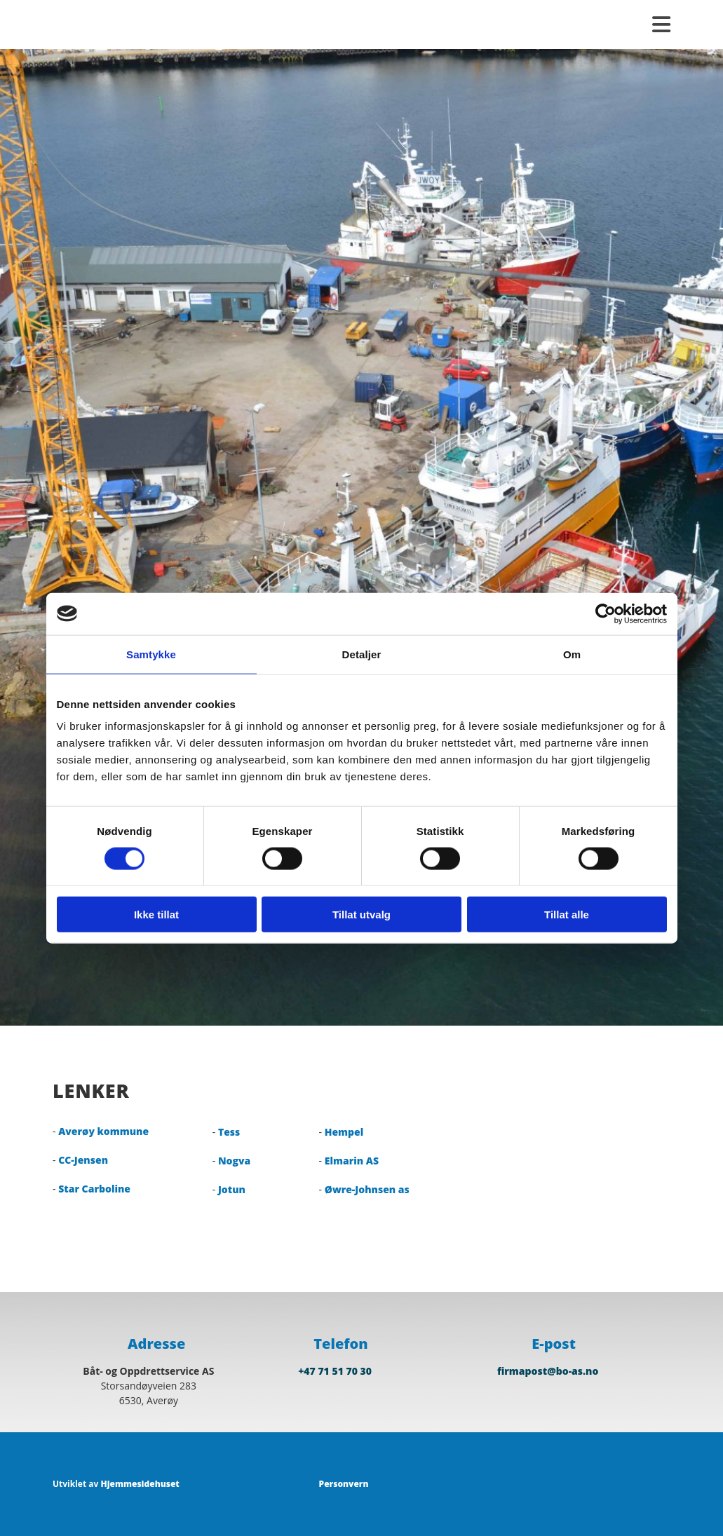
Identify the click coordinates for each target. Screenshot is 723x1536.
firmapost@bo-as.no (547, 1371)
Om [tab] (572, 654)
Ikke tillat (156, 914)
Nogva (234, 1160)
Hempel (344, 1132)
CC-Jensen (83, 1160)
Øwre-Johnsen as (367, 1189)
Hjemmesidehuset (139, 1484)
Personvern (344, 1484)
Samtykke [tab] (151, 654)
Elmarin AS (352, 1160)
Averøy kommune (103, 1131)
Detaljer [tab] (361, 654)
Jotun (231, 1189)
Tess (229, 1132)
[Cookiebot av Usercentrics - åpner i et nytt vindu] (605, 613)
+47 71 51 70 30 (335, 1371)
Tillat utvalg (361, 914)
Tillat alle (566, 914)
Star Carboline (94, 1188)
